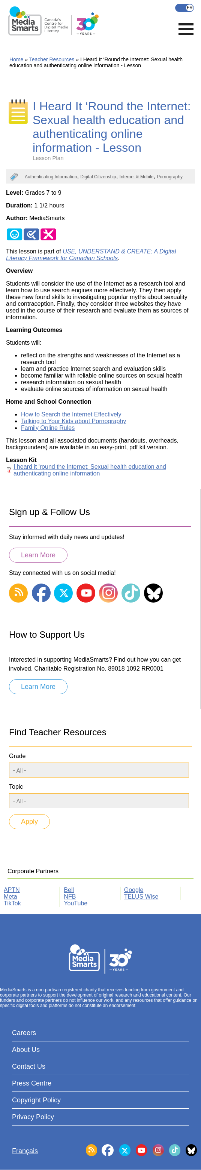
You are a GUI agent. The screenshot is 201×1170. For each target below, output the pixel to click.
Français (184, 8)
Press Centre (31, 1083)
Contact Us (28, 1066)
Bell (69, 890)
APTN (12, 890)
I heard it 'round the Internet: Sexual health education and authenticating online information (90, 470)
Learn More (38, 555)
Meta (10, 896)
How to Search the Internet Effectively (71, 414)
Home (16, 59)
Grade (17, 756)
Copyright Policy (36, 1100)
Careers (24, 1033)
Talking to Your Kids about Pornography (73, 421)
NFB (70, 896)
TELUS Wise (141, 896)
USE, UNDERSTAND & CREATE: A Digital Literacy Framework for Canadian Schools (91, 254)
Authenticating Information (51, 176)
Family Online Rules (48, 428)
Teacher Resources (52, 59)
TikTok (12, 903)
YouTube (75, 903)
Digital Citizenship (98, 176)
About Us (26, 1049)
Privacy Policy (33, 1117)
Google (134, 890)
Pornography (170, 176)
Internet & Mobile (137, 176)
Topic (16, 786)
